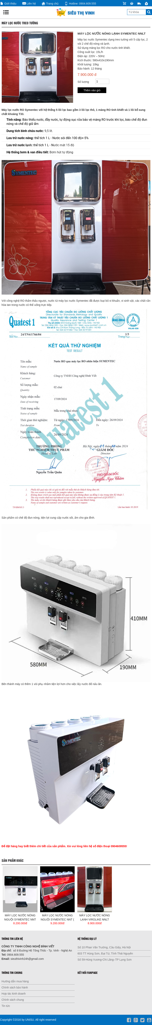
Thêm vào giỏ (92, 90)
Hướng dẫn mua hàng (15, 981)
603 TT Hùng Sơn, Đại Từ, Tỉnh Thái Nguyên (105, 953)
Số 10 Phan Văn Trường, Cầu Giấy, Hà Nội (104, 947)
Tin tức (6, 1005)
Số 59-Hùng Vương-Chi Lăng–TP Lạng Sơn (105, 959)
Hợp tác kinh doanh (14, 993)
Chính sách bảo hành (15, 987)
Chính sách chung (13, 999)
